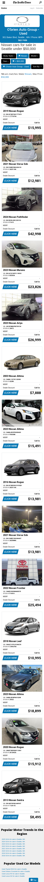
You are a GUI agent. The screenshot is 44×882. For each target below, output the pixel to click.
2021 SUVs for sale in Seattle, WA (13, 848)
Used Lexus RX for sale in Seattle (13, 874)
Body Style (8, 56)
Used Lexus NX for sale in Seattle (13, 876)
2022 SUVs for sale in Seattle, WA (13, 846)
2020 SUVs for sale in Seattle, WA (13, 851)
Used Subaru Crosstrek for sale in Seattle (16, 871)
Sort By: (37, 66)
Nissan (22, 56)
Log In (32, 8)
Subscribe (39, 8)
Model (34, 56)
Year (5, 61)
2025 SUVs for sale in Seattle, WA (13, 839)
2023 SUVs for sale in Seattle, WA (13, 844)
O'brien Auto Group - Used (16, 66)
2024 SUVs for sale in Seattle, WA (13, 841)
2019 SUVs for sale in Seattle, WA (13, 853)
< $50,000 (18, 61)
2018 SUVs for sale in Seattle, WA (13, 856)
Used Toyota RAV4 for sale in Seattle (14, 869)
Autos (4, 8)
